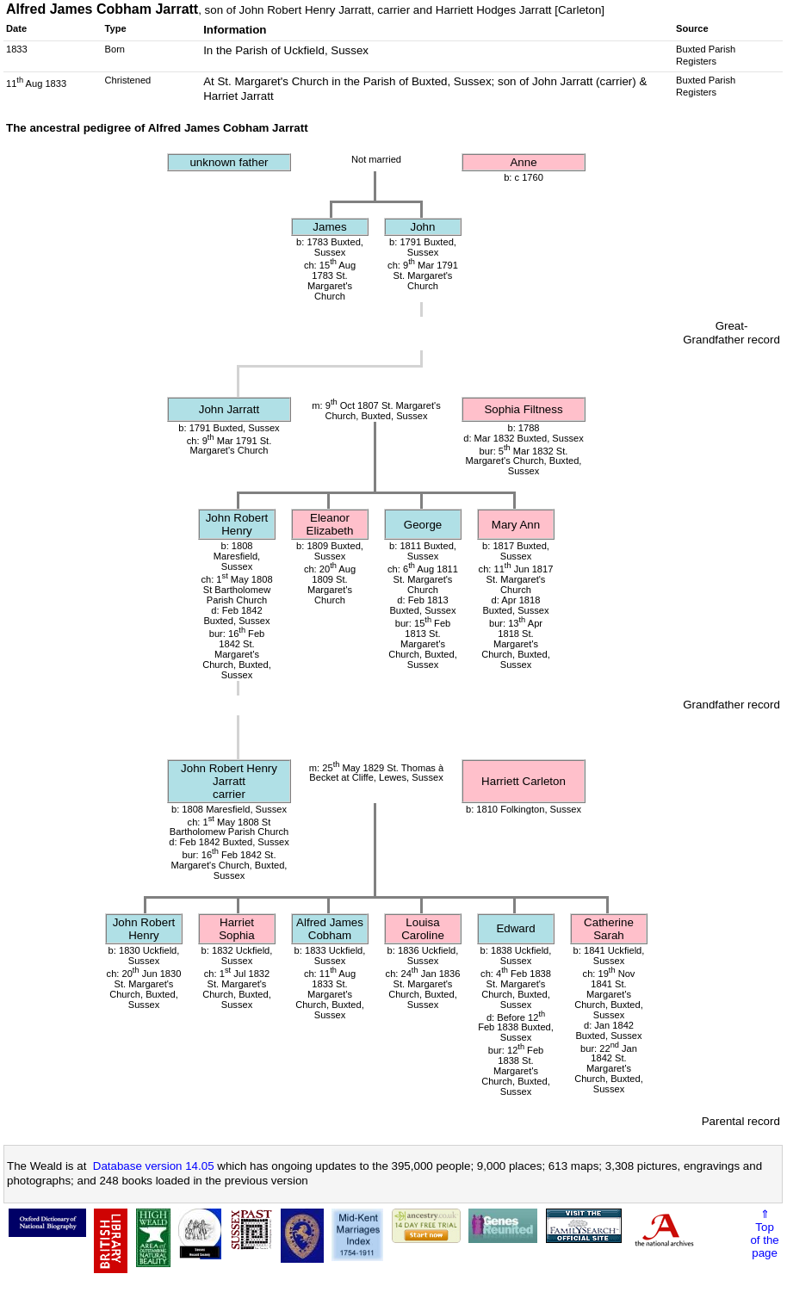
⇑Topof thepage (764, 1233)
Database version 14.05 (153, 1165)
